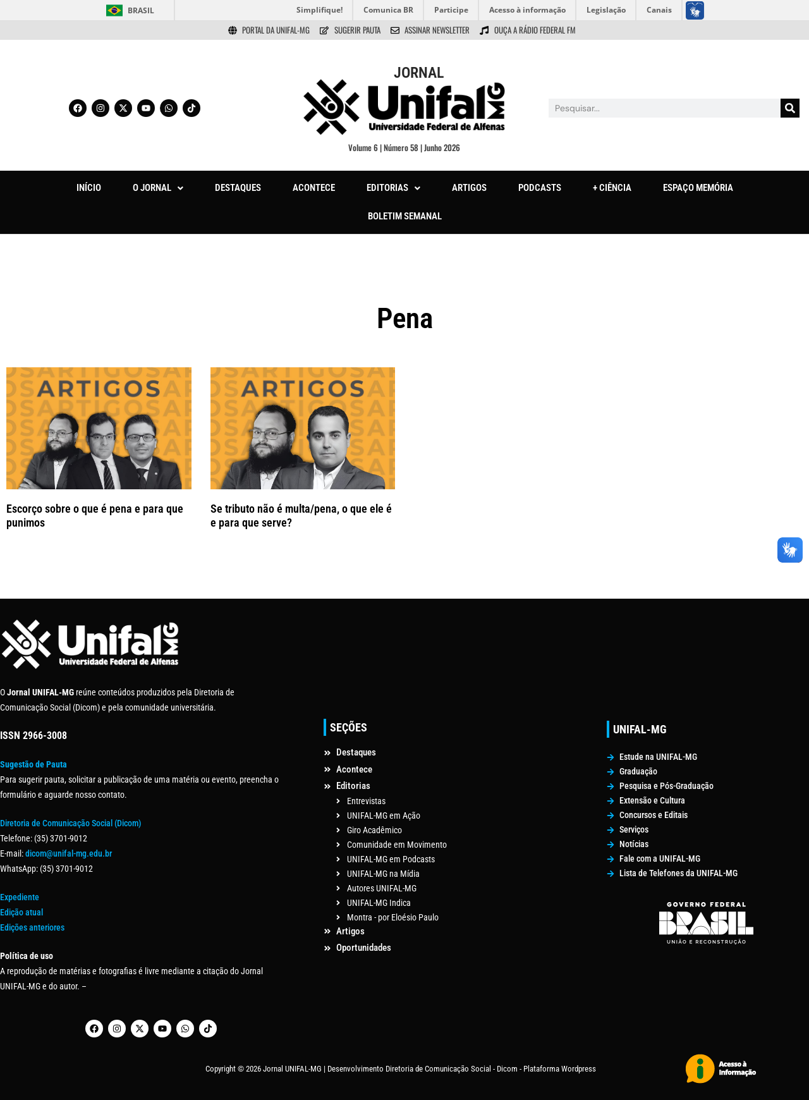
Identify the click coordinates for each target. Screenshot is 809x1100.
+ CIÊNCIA (612, 187)
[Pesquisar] (790, 108)
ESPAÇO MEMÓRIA (698, 187)
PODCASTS (539, 187)
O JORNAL (158, 187)
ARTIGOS (469, 187)
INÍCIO (88, 187)
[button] (158, 188)
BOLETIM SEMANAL (405, 216)
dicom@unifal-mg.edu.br (68, 853)
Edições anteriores (32, 927)
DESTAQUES (238, 187)
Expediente (19, 897)
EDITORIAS (393, 187)
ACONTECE (314, 187)
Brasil (141, 10)
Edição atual (21, 912)
